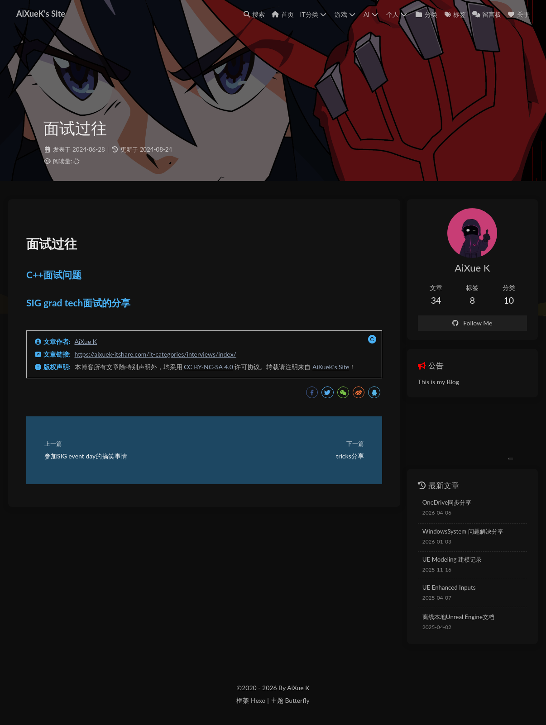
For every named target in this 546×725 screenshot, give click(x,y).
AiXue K (86, 341)
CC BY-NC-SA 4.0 (208, 367)
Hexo (258, 700)
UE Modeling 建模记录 (452, 559)
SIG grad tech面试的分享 (78, 302)
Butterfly (297, 700)
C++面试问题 (53, 274)
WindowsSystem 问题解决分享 (462, 531)
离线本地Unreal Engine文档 (458, 616)
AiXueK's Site (330, 367)
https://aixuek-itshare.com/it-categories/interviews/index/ (155, 354)
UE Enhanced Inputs (449, 587)
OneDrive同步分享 (446, 502)
